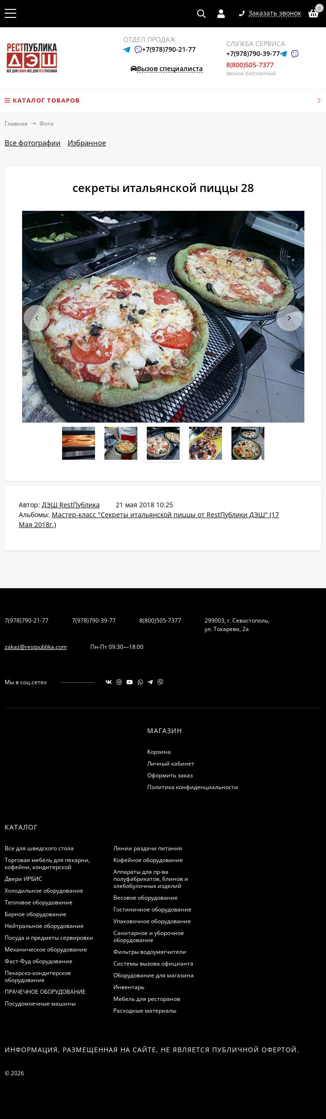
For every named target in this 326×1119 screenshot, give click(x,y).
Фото (47, 124)
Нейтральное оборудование (44, 926)
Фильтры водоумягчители (149, 952)
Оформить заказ (170, 775)
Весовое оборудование (145, 898)
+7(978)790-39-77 (253, 53)
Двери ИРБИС (23, 879)
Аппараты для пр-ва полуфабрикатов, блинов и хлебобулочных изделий (150, 879)
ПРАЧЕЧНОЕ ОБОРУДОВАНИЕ (45, 992)
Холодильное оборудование (44, 891)
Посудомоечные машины (40, 1003)
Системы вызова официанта (153, 963)
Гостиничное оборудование (152, 909)
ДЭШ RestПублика (71, 504)
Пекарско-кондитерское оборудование (38, 976)
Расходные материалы (144, 1011)
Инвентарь (128, 987)
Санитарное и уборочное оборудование (148, 936)
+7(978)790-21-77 (169, 49)
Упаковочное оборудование (152, 921)
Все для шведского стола (39, 848)
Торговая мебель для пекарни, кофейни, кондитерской (47, 863)
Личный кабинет (170, 763)
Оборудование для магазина (153, 975)
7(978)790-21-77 (26, 620)
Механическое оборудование (46, 949)
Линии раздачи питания (147, 848)
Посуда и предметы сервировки (49, 938)
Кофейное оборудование (148, 860)
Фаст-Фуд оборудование (38, 961)
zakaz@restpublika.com (36, 647)
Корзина (159, 752)
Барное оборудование (35, 914)
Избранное (87, 142)
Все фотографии (33, 142)
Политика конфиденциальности (192, 787)
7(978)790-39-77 (94, 620)
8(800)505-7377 (250, 64)
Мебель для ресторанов (146, 999)
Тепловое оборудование (38, 902)
